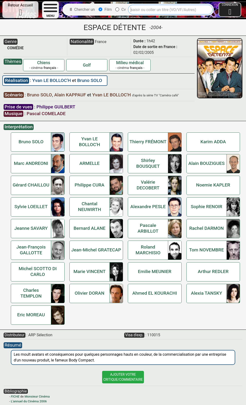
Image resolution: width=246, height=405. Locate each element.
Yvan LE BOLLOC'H (52, 80)
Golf (87, 65)
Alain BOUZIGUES (206, 163)
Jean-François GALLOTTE (31, 249)
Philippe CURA (90, 185)
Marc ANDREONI (31, 163)
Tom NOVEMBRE (206, 250)
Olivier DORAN (89, 293)
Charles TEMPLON (31, 293)
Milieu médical (130, 62)
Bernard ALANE (89, 228)
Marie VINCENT (90, 271)
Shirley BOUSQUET (148, 163)
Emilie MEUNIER (154, 271)
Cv (120, 9)
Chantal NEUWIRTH (89, 206)
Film (105, 9)
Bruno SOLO (89, 80)
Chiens (43, 62)
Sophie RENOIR (206, 206)
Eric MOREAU (31, 315)
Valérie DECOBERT (147, 185)
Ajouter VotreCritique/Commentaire (123, 377)
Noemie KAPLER (213, 185)
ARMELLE (90, 163)
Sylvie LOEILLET (31, 206)
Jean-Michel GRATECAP (96, 250)
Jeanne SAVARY (31, 228)
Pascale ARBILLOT (148, 228)
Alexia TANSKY (206, 293)
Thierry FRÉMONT (147, 141)
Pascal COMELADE (46, 113)
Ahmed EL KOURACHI (154, 293)
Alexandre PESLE (148, 206)
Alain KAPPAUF (70, 95)
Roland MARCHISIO (147, 249)
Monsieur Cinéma (37, 396)
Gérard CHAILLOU (31, 185)
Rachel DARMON (206, 228)
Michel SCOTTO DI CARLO (38, 271)
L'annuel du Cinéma (25, 401)
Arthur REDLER (213, 271)
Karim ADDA (213, 141)
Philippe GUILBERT (56, 107)
